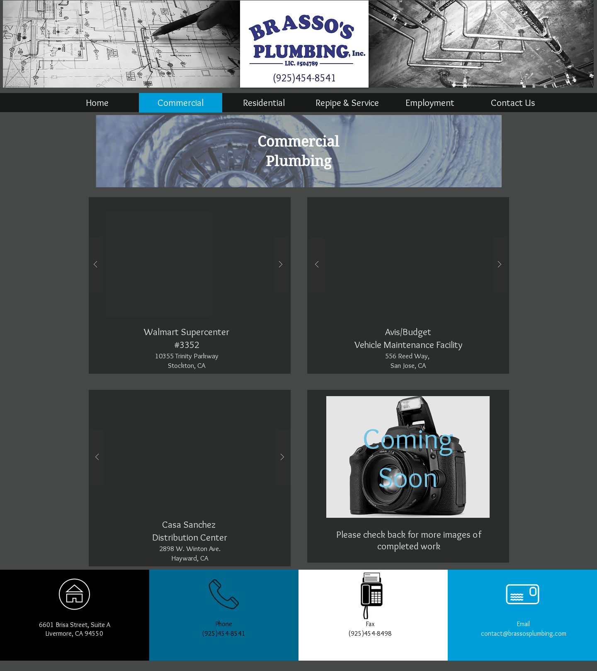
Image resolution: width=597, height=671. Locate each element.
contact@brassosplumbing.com (523, 633)
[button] (188, 264)
